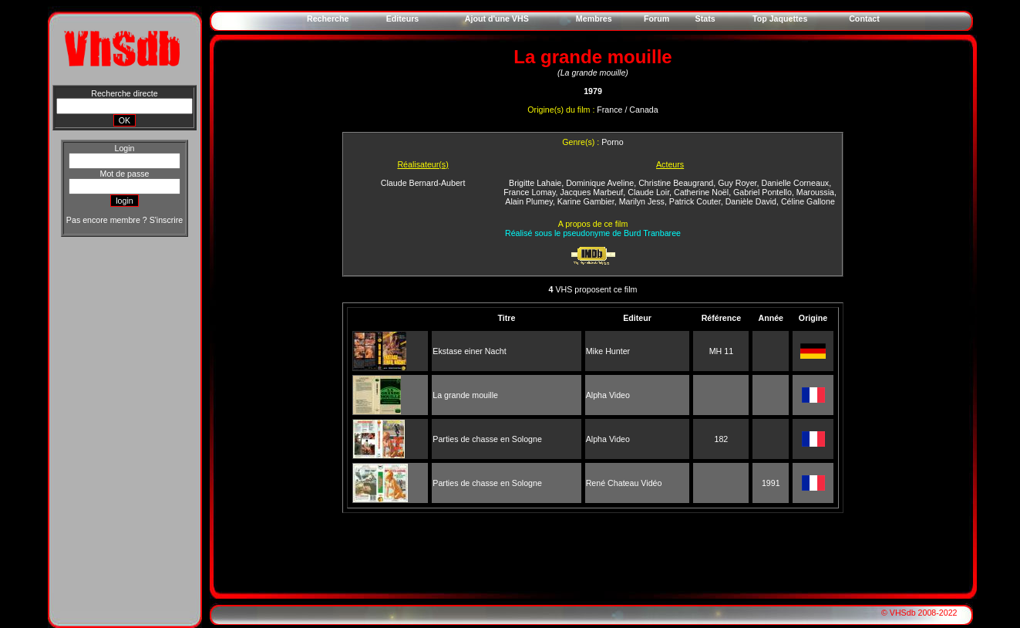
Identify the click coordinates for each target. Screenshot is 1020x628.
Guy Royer (737, 182)
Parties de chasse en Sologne (487, 439)
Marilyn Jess (642, 201)
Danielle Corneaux (795, 182)
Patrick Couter (695, 201)
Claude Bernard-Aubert (423, 182)
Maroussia (815, 192)
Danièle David (750, 201)
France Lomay (529, 192)
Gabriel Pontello (762, 192)
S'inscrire (166, 220)
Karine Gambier (585, 201)
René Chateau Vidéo (624, 483)
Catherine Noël (701, 192)
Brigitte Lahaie (535, 182)
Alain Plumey (528, 201)
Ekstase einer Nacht (469, 351)
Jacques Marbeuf (592, 192)
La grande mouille (465, 395)
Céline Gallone (808, 201)
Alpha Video (608, 395)
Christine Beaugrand (675, 182)
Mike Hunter (608, 351)
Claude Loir (648, 192)
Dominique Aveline (600, 182)
